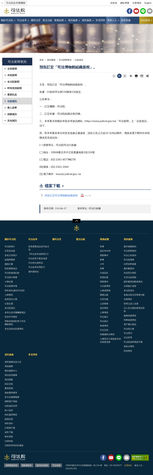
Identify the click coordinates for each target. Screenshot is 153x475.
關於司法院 (7, 20)
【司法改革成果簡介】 (38, 254)
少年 (102, 264)
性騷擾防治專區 (107, 334)
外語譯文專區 (130, 272)
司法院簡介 (10, 246)
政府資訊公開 (11, 299)
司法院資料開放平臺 (133, 342)
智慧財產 (104, 277)
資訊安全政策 (42, 465)
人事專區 (104, 312)
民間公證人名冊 (131, 303)
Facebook (129, 11)
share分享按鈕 (147, 76)
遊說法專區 (129, 346)
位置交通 (9, 303)
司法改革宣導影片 (36, 267)
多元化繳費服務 (12, 397)
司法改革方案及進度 (37, 258)
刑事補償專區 (130, 320)
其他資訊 (12, 120)
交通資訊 (128, 465)
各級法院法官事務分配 (134, 294)
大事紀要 (9, 281)
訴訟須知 (9, 384)
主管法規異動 (130, 277)
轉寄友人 (142, 76)
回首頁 (113, 2)
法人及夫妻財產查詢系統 (134, 309)
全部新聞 (12, 68)
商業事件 (104, 281)
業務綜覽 (59, 20)
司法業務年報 (11, 286)
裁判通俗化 (33, 271)
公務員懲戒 (105, 290)
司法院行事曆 (11, 277)
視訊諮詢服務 (11, 375)
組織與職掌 (10, 259)
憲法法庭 (47, 20)
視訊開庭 (9, 379)
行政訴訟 (104, 272)
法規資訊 (12, 101)
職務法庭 (104, 294)
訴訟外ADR (105, 250)
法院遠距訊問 (11, 406)
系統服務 (9, 366)
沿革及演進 (10, 250)
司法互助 (104, 330)
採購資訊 (12, 114)
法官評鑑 (104, 299)
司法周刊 (128, 333)
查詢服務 (73, 20)
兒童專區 (136, 2)
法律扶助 (9, 441)
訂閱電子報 (10, 428)
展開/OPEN (76, 221)
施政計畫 (9, 264)
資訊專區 (104, 308)
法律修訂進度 (130, 286)
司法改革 (22, 20)
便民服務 (86, 20)
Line (143, 11)
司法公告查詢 (130, 255)
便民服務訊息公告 (13, 362)
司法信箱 (150, 11)
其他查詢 (128, 350)
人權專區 (9, 294)
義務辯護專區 (130, 315)
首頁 (41, 60)
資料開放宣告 (11, 465)
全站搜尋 (145, 20)
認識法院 (9, 419)
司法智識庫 (129, 259)
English (148, 2)
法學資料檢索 (130, 264)
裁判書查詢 (129, 268)
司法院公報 (129, 328)
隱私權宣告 (27, 465)
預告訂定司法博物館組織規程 (61, 195)
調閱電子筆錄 (11, 401)
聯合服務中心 (11, 370)
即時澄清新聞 (14, 88)
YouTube (136, 11)
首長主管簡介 (11, 255)
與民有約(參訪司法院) (15, 290)
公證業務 (104, 303)
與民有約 (9, 423)
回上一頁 (131, 76)
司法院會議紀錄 (12, 272)
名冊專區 (128, 299)
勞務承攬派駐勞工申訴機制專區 (15, 322)
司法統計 (104, 321)
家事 (102, 259)
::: (2, 2)
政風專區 (104, 325)
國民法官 (35, 20)
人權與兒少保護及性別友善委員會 (110, 340)
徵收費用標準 (11, 392)
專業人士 (112, 20)
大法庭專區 (105, 286)
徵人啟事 (12, 107)
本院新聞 (12, 75)
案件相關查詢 (130, 246)
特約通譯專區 (11, 414)
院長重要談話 (11, 268)
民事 (102, 246)
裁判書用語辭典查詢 (133, 281)
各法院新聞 (13, 81)
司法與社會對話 (35, 262)
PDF (82, 195)
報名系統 (9, 436)
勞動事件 (104, 255)
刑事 (102, 268)
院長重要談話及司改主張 (38, 248)
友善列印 (136, 76)
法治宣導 (128, 337)
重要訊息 (12, 94)
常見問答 (100, 20)
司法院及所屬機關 (15, 2)
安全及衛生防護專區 (14, 328)
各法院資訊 (10, 308)
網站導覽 (124, 2)
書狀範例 (9, 388)
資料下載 (9, 432)
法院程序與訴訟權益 (14, 445)
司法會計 (104, 316)
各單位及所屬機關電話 (15, 312)
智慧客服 (126, 20)
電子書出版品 (130, 324)
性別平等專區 (11, 316)
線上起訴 (9, 410)
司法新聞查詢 (65, 60)
